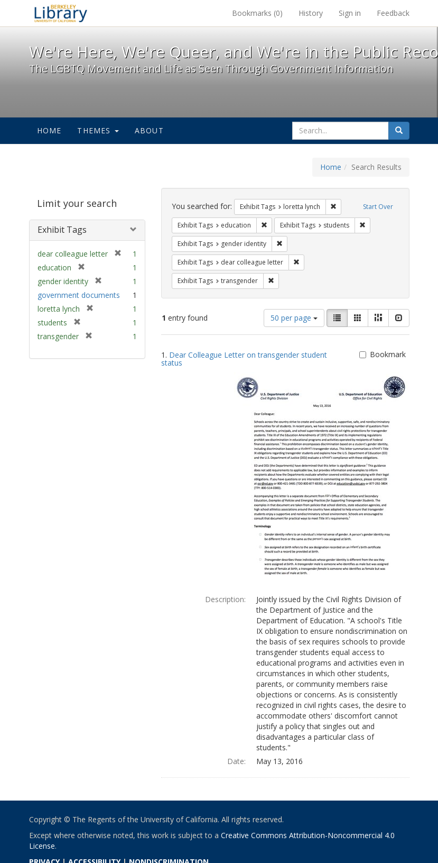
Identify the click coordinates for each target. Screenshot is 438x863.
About (149, 130)
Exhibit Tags (62, 229)
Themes (97, 130)
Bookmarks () (257, 13)
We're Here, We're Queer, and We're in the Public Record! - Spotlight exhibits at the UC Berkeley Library (60, 13)
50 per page (294, 318)
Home (49, 130)
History (311, 13)
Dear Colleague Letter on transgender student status (244, 359)
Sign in (350, 13)
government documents (79, 295)
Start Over (378, 206)
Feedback (393, 13)
